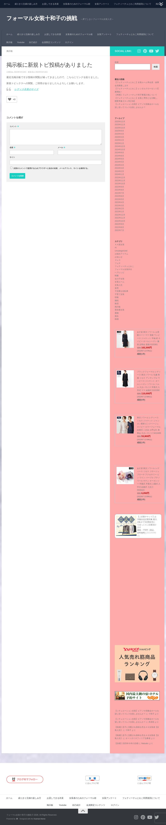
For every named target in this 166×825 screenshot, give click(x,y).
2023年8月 (119, 190)
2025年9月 (119, 131)
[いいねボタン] (9, 99)
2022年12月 (120, 215)
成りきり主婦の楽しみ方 (26, 4)
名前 (12, 147)
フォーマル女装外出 (123, 269)
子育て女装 (119, 294)
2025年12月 (120, 121)
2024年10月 (120, 149)
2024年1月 (119, 174)
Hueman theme (39, 819)
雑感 (117, 319)
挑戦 (117, 300)
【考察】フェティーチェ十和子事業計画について (136, 95)
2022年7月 (119, 230)
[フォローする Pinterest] (145, 51)
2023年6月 (119, 196)
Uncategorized (121, 251)
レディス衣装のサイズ (26, 89)
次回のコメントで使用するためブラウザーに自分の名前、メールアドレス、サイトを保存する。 (51, 168)
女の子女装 (119, 279)
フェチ (117, 263)
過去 (117, 316)
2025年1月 (119, 143)
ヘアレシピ (119, 272)
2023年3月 (119, 205)
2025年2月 (119, 140)
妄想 (117, 288)
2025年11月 (120, 124)
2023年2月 (119, 208)
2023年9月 (119, 187)
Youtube (21, 42)
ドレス (117, 260)
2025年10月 (120, 128)
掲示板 (9, 42)
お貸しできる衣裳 (50, 4)
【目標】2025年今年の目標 (126, 743)
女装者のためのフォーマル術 (76, 4)
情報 (117, 297)
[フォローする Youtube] (151, 51)
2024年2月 (119, 171)
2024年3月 (119, 168)
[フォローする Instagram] (139, 51)
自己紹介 (33, 42)
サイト (12, 157)
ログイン (69, 42)
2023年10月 (120, 183)
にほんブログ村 (92, 783)
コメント (14, 126)
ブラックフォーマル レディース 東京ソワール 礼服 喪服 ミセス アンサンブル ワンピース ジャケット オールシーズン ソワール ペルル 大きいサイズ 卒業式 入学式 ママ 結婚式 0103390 (149, 381)
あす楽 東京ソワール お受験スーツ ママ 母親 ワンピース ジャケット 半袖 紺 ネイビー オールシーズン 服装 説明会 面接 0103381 (148, 338)
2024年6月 (119, 159)
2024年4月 (119, 165)
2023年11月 (120, 180)
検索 (117, 62)
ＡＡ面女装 (119, 244)
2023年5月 (119, 199)
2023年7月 (119, 193)
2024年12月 (120, 146)
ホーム (7, 4)
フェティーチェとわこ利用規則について (132, 4)
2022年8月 (119, 227)
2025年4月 (119, 134)
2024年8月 (119, 156)
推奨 (117, 303)
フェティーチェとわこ (124, 266)
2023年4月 (119, 202)
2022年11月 (120, 218)
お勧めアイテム (121, 254)
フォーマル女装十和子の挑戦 (41, 18)
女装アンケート (102, 4)
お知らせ (118, 257)
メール (61, 147)
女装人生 (118, 285)
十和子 (151, 714)
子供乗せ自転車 (121, 291)
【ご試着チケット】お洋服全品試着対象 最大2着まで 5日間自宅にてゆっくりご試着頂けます (147, 522)
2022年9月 (119, 224)
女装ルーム (119, 282)
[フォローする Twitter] (157, 51)
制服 (117, 275)
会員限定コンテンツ (51, 42)
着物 (117, 313)
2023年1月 (119, 211)
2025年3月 (119, 137)
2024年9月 (119, 152)
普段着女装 (119, 310)
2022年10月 (120, 221)
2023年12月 (120, 177)
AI (115, 247)
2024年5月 (119, 162)
